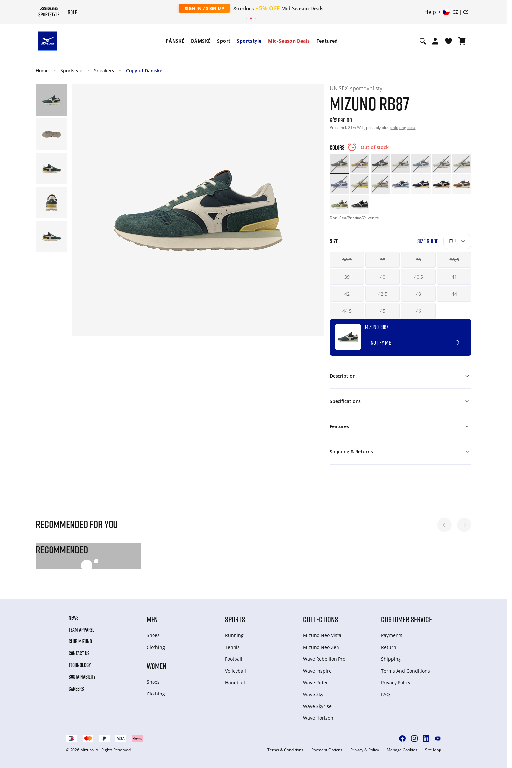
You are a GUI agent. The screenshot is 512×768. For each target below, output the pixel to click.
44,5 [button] (347, 311)
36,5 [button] (347, 260)
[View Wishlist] (448, 41)
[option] (339, 163)
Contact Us (79, 653)
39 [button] (347, 277)
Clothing (156, 647)
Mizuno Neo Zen (321, 647)
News (74, 617)
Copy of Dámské (144, 70)
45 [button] (382, 311)
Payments (391, 635)
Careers (76, 688)
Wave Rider (315, 682)
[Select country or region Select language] (456, 12)
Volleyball (235, 671)
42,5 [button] (382, 294)
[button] (444, 525)
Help (430, 12)
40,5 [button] (418, 277)
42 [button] (347, 294)
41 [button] (454, 277)
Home (42, 70)
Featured (327, 41)
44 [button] (454, 294)
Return (388, 647)
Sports (235, 619)
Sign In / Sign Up (204, 8)
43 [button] (418, 294)
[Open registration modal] (435, 41)
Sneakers (104, 70)
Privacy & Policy (364, 750)
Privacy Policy (395, 682)
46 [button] (418, 311)
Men (152, 619)
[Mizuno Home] (49, 11)
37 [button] (382, 260)
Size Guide (427, 241)
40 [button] (382, 277)
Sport (223, 41)
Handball (235, 682)
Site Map (433, 750)
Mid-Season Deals (289, 41)
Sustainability (82, 677)
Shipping (391, 659)
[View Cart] (462, 41)
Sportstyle (249, 41)
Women (156, 666)
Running (234, 635)
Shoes (153, 635)
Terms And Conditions (405, 671)
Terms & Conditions (285, 750)
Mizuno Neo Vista (322, 635)
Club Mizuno (80, 641)
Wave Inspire (317, 671)
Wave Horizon (318, 718)
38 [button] (418, 260)
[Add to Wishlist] (463, 340)
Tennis (232, 647)
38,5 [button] (454, 260)
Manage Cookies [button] (402, 750)
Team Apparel (81, 629)
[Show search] (423, 41)
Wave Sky (313, 694)
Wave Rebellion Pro (324, 659)
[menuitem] (175, 41)
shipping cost (402, 127)
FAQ (385, 694)
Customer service (406, 619)
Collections (320, 619)
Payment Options (326, 750)
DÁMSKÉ (201, 41)
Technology (80, 665)
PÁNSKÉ (175, 41)
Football (233, 659)
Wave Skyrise (317, 706)
